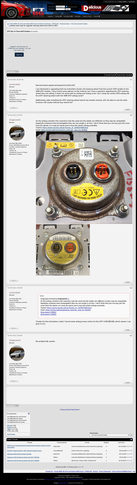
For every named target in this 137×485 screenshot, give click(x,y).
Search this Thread (124, 75)
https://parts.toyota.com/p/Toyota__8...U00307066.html (65, 128)
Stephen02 (15, 120)
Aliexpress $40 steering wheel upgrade (19, 454)
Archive (95, 471)
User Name (52, 7)
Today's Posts (87, 16)
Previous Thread (65, 409)
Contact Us (49, 471)
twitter (125, 2)
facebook (132, 2)
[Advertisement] (82, 51)
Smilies (9, 427)
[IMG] (9, 429)
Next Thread (75, 409)
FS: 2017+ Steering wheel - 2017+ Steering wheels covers (24, 451)
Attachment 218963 (48, 314)
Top (134, 471)
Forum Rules (11, 434)
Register (50, 16)
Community (68, 16)
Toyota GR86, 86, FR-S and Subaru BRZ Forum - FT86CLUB (73, 471)
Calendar (77, 16)
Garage (58, 16)
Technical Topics (65, 23)
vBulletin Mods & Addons (74, 479)
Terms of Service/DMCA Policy (122, 471)
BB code (9, 425)
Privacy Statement (105, 471)
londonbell (14, 84)
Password (52, 9)
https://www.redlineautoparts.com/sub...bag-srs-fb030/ (64, 130)
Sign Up (19, 55)
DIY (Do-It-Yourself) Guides (79, 23)
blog (120, 2)
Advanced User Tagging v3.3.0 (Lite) (55, 479)
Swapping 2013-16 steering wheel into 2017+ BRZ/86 (23, 457)
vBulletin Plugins (63, 483)
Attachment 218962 (48, 312)
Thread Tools (109, 75)
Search (97, 16)
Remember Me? (71, 7)
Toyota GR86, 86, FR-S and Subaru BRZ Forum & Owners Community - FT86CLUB (33, 23)
